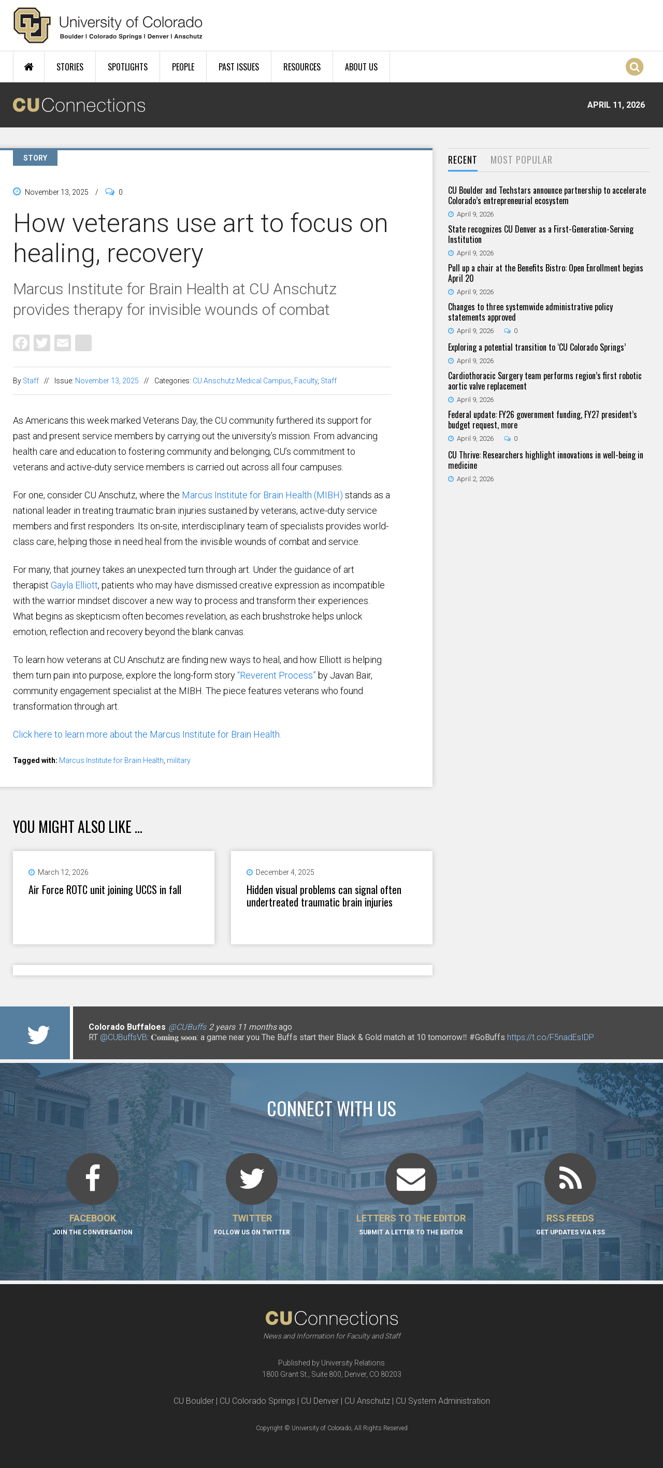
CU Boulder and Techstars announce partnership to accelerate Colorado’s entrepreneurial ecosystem (547, 195)
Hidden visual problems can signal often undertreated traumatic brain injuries (324, 896)
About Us (361, 67)
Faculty (306, 381)
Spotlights (128, 67)
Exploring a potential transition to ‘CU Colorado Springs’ (537, 347)
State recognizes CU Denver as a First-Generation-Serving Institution (540, 234)
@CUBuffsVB (123, 1037)
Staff (31, 381)
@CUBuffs (187, 1027)
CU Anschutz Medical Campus (242, 381)
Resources (302, 67)
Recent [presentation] (463, 159)
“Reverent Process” (276, 675)
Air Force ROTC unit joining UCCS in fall (104, 889)
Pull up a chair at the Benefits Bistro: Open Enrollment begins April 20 (545, 273)
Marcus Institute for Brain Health (111, 760)
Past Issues (239, 67)
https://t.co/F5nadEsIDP (550, 1037)
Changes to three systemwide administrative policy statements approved (530, 311)
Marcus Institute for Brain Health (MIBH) (262, 495)
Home (28, 66)
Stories (69, 67)
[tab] (463, 160)
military (179, 760)
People (183, 67)
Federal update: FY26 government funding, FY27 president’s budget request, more (542, 419)
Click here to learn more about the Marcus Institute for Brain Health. (147, 734)
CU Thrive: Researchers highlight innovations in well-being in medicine (545, 460)
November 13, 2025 (107, 381)
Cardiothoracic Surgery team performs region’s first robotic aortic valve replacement (545, 380)
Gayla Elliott (74, 585)
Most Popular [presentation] (522, 159)
